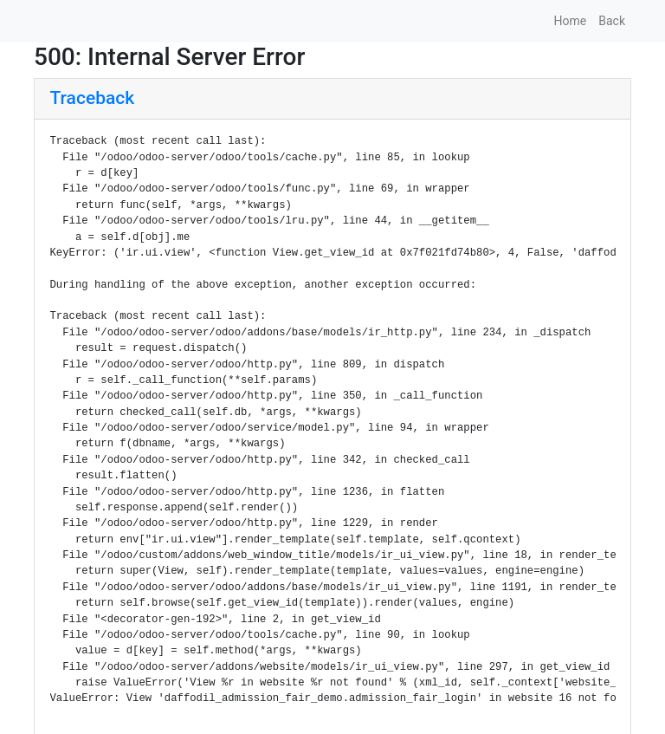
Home (570, 21)
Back (611, 21)
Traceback (92, 98)
